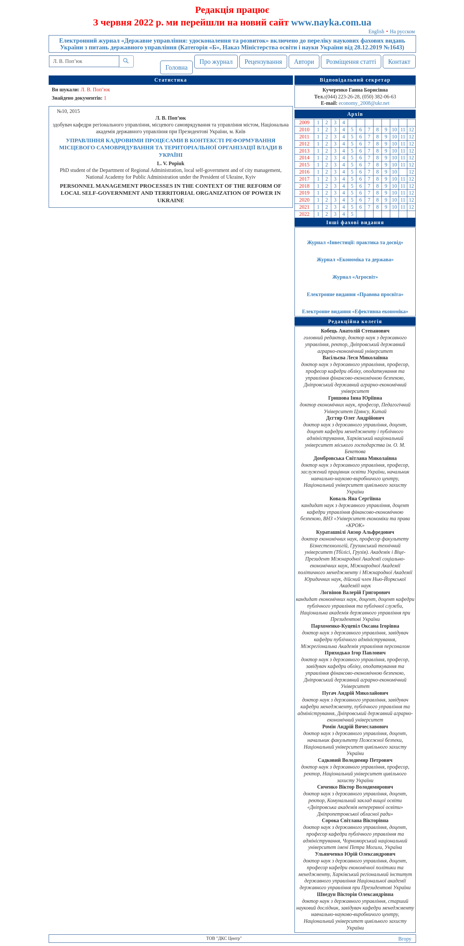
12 (411, 129)
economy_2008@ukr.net (364, 103)
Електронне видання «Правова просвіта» (355, 294)
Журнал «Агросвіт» (355, 277)
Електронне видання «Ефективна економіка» (355, 311)
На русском (402, 31)
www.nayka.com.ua (331, 22)
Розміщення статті (351, 61)
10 (394, 129)
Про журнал (216, 61)
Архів (355, 114)
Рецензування (263, 61)
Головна (176, 67)
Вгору (404, 938)
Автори (304, 61)
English (376, 31)
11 (403, 129)
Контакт (399, 61)
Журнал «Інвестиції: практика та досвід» (355, 242)
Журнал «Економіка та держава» (355, 259)
